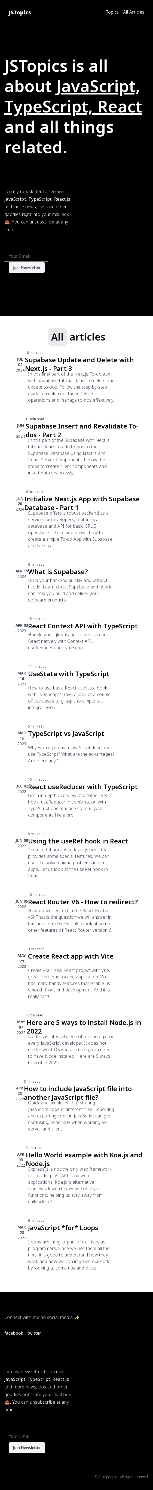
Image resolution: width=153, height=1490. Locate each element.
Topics (112, 12)
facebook (13, 1333)
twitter (34, 1333)
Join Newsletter (27, 267)
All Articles (133, 12)
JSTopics (20, 12)
